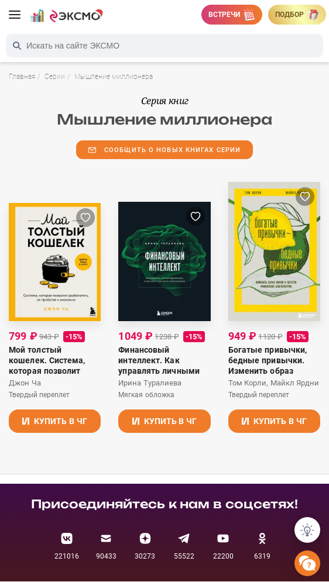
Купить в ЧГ (54, 421)
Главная (22, 77)
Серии (54, 77)
